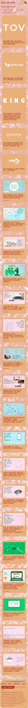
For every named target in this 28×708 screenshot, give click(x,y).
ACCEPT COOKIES (7, 687)
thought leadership (6, 12)
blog (14, 12)
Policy (2, 689)
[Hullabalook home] (12, 2)
